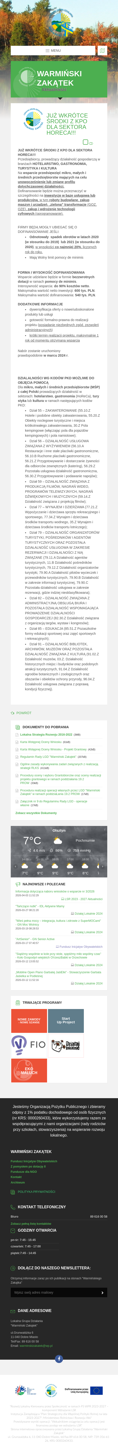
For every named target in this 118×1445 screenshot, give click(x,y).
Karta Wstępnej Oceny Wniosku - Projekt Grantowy (53, 749)
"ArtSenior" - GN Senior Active (35, 939)
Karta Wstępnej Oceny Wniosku (41, 742)
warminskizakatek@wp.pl (36, 1346)
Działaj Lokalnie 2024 (88, 913)
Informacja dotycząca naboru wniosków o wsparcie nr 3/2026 (55, 891)
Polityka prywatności (36, 1192)
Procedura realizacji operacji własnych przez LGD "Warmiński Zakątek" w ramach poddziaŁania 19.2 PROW (60, 792)
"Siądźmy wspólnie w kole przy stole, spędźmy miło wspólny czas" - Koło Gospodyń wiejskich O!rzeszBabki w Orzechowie (58, 955)
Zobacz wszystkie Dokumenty (36, 813)
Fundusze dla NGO (24, 1171)
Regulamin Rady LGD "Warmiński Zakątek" (48, 756)
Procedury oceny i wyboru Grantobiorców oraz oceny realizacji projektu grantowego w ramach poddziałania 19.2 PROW (60, 779)
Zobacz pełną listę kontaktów (31, 1223)
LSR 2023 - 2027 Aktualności (83, 899)
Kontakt (16, 1177)
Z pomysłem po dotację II (28, 1166)
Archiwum (18, 1182)
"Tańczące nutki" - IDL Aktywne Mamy (40, 906)
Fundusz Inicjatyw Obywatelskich (81, 946)
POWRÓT (21, 713)
